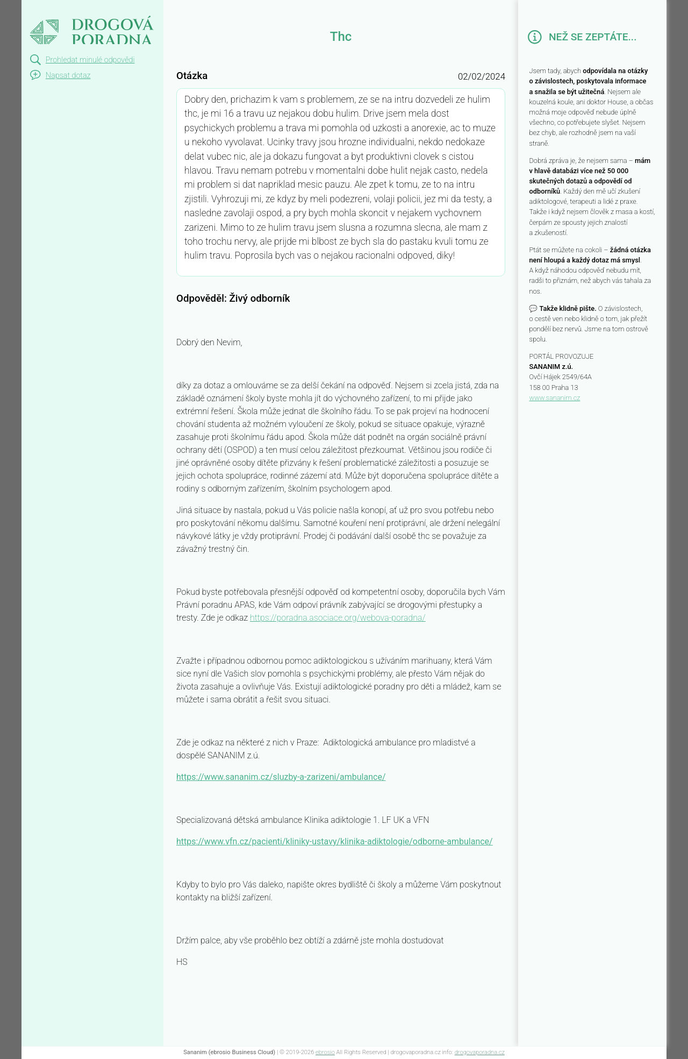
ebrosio (325, 1052)
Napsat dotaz (68, 75)
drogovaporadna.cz (480, 1052)
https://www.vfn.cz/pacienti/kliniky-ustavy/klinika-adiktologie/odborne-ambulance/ (334, 841)
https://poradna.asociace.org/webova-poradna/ (338, 618)
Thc (33, 9)
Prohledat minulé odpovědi (90, 60)
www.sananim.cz (554, 398)
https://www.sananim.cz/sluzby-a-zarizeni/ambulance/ (281, 777)
